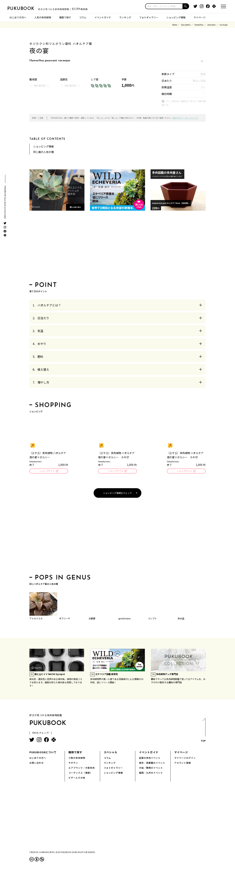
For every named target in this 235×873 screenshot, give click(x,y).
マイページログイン (185, 758)
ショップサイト (47, 471)
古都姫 (92, 618)
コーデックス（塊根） (80, 773)
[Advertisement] (117, 247)
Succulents (185, 24)
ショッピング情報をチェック (117, 493)
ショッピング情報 (175, 17)
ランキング (125, 17)
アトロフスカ (36, 618)
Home (174, 24)
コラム (82, 17)
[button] (186, 6)
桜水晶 (181, 618)
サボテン (73, 763)
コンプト (152, 618)
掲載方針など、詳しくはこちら (185, 117)
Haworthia (198, 24)
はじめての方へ (18, 17)
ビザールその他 (76, 778)
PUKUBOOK (25, 8)
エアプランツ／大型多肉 (81, 768)
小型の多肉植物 (76, 758)
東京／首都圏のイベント (152, 763)
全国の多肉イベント (149, 758)
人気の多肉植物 (42, 17)
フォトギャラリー (148, 17)
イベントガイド (102, 17)
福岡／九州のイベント (151, 773)
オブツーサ (64, 618)
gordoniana (124, 618)
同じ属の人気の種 (43, 152)
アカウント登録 (182, 763)
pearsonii (211, 24)
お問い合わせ (36, 763)
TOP (203, 731)
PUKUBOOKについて (43, 753)
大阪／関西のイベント (151, 768)
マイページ (199, 17)
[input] (164, 6)
